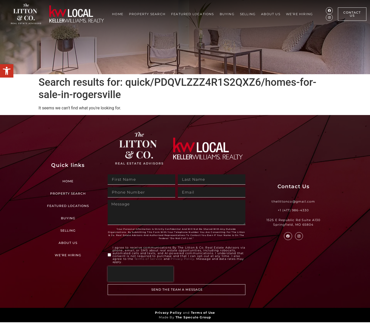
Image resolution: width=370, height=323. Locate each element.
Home (117, 14)
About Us (270, 14)
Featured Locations (192, 14)
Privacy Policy (182, 260)
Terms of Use (203, 313)
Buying (227, 14)
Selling (247, 14)
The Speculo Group (193, 318)
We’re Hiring (299, 14)
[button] (6, 71)
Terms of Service (148, 260)
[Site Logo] (26, 14)
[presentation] (140, 274)
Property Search (147, 14)
